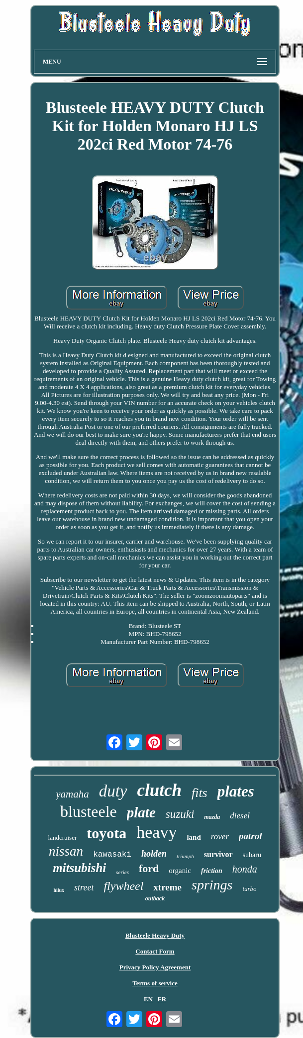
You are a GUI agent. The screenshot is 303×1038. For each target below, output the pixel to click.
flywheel (123, 885)
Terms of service (155, 983)
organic (180, 871)
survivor (218, 854)
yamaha (72, 794)
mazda (212, 816)
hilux (58, 890)
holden (154, 854)
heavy (156, 832)
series (122, 872)
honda (244, 869)
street (84, 887)
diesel (240, 815)
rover (220, 836)
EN (148, 999)
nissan (66, 851)
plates (235, 791)
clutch (159, 790)
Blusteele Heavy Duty (155, 935)
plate (141, 812)
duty (113, 791)
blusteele (88, 811)
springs (212, 884)
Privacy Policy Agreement (155, 967)
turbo (249, 888)
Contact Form (154, 951)
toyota (106, 833)
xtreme (167, 887)
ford (149, 868)
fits (199, 793)
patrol (250, 836)
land (194, 837)
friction (211, 871)
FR (162, 999)
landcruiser (62, 837)
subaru (252, 855)
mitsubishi (79, 868)
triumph (185, 856)
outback (155, 898)
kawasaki (112, 854)
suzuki (180, 814)
